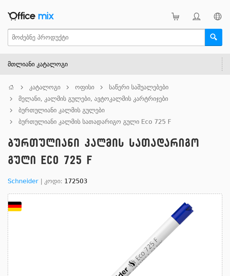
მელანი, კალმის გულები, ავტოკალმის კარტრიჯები (93, 98)
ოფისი (84, 87)
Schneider (23, 181)
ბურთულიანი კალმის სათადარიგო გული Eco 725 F (94, 121)
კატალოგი (44, 87)
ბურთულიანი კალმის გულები (61, 110)
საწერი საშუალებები (138, 87)
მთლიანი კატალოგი (38, 64)
